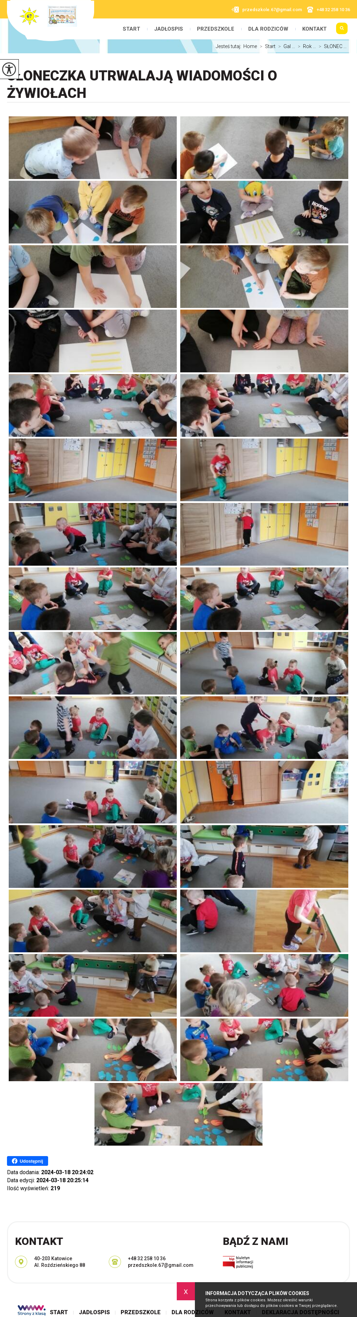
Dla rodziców (268, 29)
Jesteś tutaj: (229, 46)
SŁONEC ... (331, 46)
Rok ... (305, 46)
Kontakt (314, 29)
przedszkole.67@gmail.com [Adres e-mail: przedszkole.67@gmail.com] (160, 1265)
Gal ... (285, 46)
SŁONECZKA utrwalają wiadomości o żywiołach (142, 84)
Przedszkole (215, 29)
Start (131, 29)
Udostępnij (27, 1161)
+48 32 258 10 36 (328, 10)
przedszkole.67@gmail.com (266, 10)
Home (250, 46)
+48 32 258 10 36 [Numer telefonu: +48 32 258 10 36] (147, 1258)
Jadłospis (168, 29)
